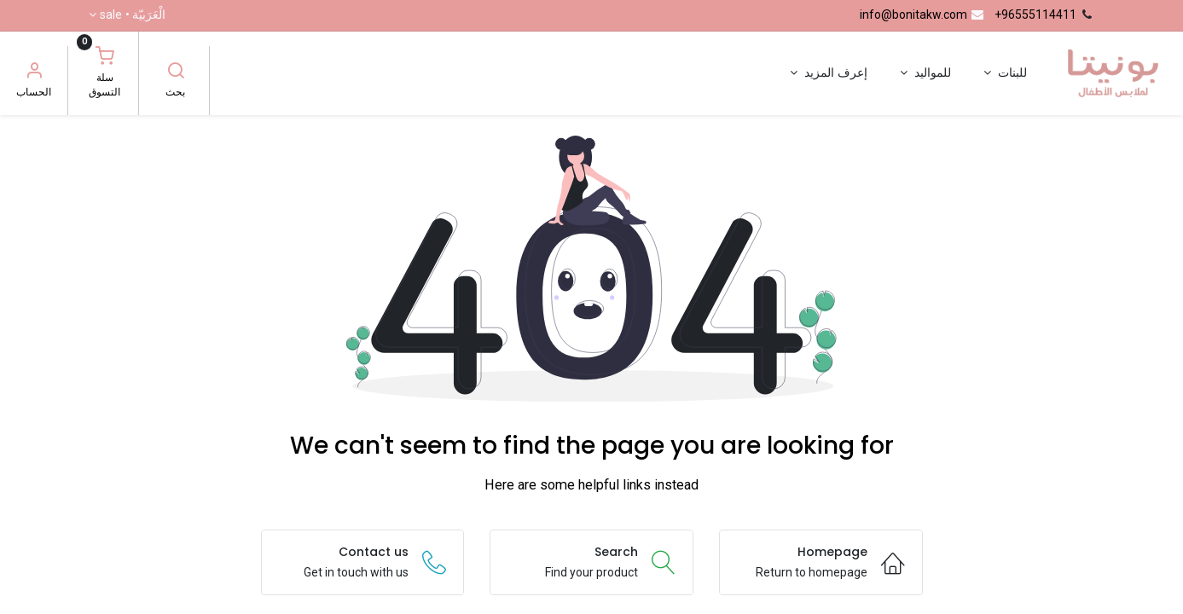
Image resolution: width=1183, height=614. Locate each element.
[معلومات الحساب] (34, 72)
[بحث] (175, 72)
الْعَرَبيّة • (132, 15)
